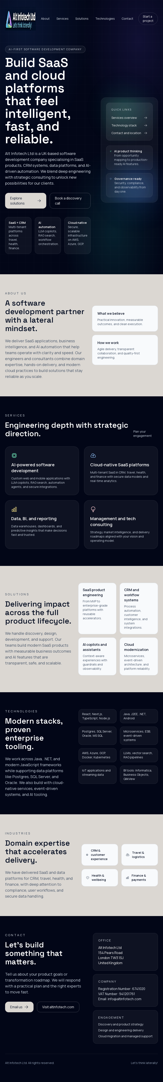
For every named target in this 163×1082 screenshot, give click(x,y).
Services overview (129, 119)
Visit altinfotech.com (58, 1007)
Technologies (105, 19)
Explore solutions (25, 201)
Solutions (82, 19)
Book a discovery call (68, 201)
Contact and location (129, 134)
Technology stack (129, 127)
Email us (19, 1007)
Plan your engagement (142, 433)
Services (62, 19)
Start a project (148, 18)
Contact (127, 19)
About (45, 19)
